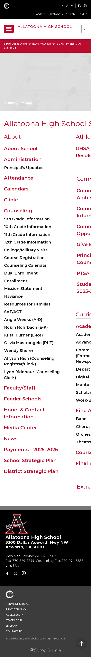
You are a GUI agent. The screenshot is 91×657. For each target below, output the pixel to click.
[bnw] (79, 6)
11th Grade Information (27, 234)
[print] (85, 6)
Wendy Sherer (18, 350)
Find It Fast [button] (77, 13)
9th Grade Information (27, 219)
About (12, 136)
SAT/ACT (13, 311)
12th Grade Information (27, 242)
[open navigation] (9, 29)
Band (81, 418)
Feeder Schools (22, 399)
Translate (56, 13)
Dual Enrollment (21, 273)
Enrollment (15, 281)
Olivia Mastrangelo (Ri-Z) (28, 342)
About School (20, 148)
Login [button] (39, 13)
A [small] (63, 5)
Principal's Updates (23, 167)
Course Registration (24, 257)
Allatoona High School (45, 27)
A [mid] (67, 6)
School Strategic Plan (30, 460)
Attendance (18, 178)
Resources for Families (27, 304)
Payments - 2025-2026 (31, 449)
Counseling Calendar (25, 265)
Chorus (83, 426)
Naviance (13, 296)
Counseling (18, 210)
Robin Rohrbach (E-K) (26, 327)
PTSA (83, 273)
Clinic (11, 200)
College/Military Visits (26, 250)
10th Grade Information (27, 226)
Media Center (20, 427)
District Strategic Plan (31, 471)
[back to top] (81, 643)
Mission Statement (23, 288)
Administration (23, 159)
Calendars (16, 189)
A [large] (72, 6)
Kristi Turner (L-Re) (23, 335)
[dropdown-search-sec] (85, 29)
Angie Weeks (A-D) (23, 319)
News (10, 438)
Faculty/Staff (19, 388)
